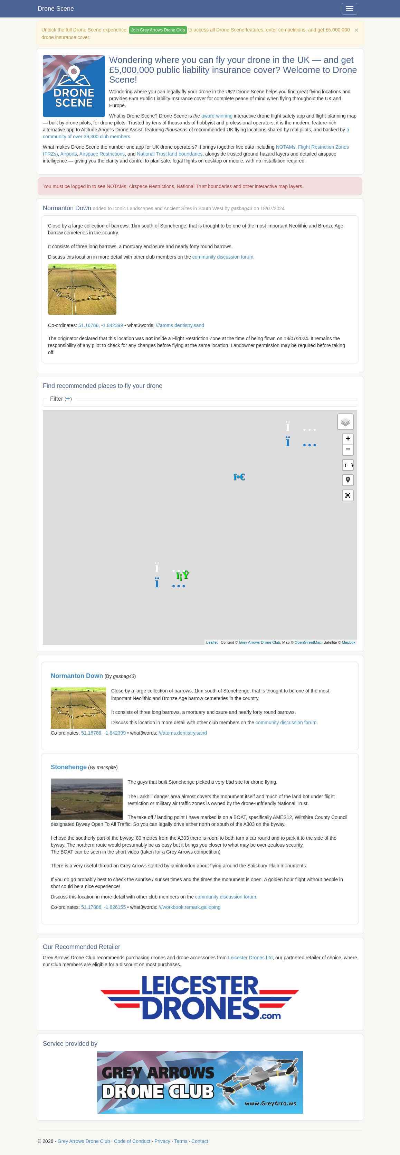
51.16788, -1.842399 (100, 325)
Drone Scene (56, 8)
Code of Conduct (132, 1141)
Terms (180, 1141)
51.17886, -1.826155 (103, 907)
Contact (199, 1141)
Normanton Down (77, 675)
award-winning (216, 116)
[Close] (356, 30)
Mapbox (348, 642)
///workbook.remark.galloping (189, 907)
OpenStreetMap (308, 642)
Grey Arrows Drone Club (259, 642)
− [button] (348, 450)
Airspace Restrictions (102, 154)
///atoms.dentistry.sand (180, 325)
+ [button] (348, 439)
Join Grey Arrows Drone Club (158, 30)
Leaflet (212, 642)
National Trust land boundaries (169, 154)
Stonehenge (69, 767)
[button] (348, 480)
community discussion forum (223, 257)
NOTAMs (286, 147)
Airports (68, 154)
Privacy (162, 1141)
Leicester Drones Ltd (250, 957)
